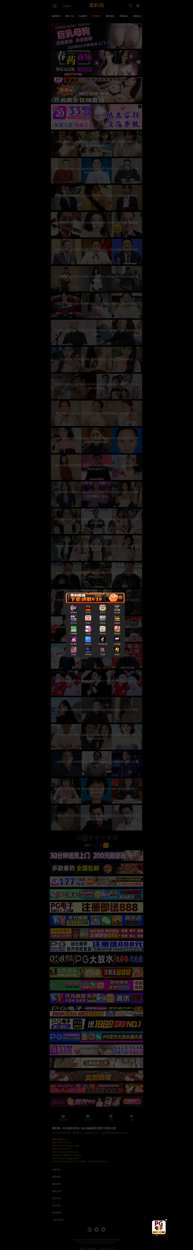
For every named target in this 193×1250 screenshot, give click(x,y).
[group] (159, 1227)
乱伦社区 (88, 644)
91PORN (88, 654)
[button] (152, 1235)
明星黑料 (117, 633)
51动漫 (102, 654)
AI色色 (117, 654)
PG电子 (88, 623)
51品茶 (73, 654)
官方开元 (74, 623)
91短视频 (117, 644)
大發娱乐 (117, 623)
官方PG (102, 612)
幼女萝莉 (74, 644)
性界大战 (102, 633)
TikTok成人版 (102, 644)
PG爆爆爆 (73, 633)
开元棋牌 (117, 612)
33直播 (88, 633)
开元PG (88, 612)
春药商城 (74, 612)
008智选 (103, 623)
